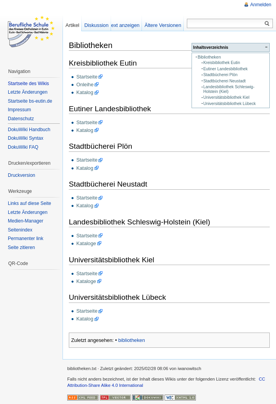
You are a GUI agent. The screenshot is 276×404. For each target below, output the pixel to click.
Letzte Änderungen (27, 92)
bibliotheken (131, 340)
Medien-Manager (25, 221)
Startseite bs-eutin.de (30, 101)
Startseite (86, 77)
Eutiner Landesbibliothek (225, 69)
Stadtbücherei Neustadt (224, 81)
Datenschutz (21, 118)
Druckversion (21, 175)
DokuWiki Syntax (25, 138)
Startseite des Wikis (28, 83)
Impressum (19, 109)
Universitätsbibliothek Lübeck (229, 103)
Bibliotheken (209, 57)
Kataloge (86, 243)
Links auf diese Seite (29, 203)
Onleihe (84, 84)
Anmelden (260, 4)
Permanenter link (25, 238)
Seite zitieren (21, 247)
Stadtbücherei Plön (220, 75)
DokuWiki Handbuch (29, 129)
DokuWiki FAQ (23, 147)
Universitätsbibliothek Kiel (226, 97)
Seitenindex (20, 230)
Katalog (84, 92)
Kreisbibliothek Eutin (221, 63)
